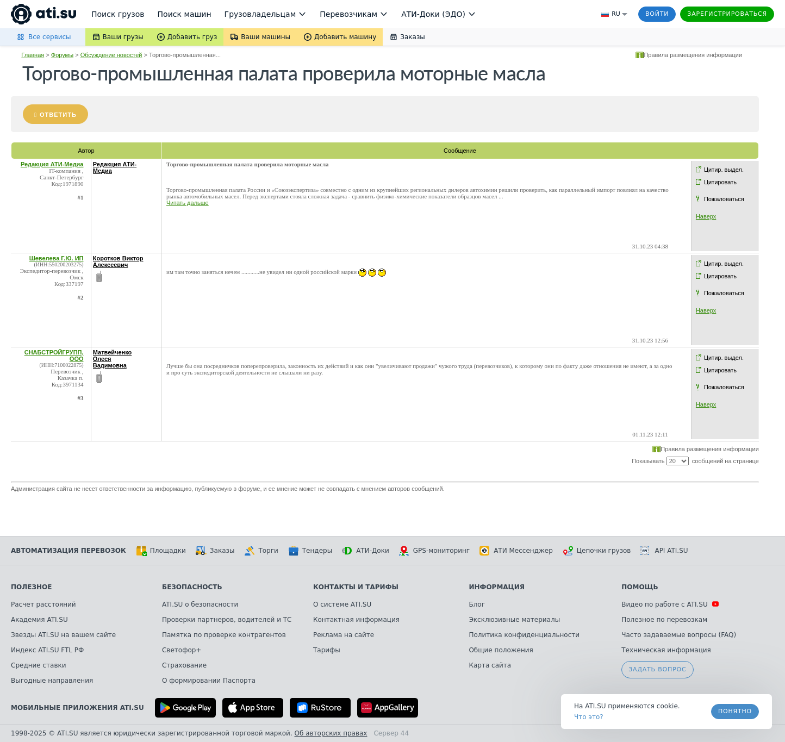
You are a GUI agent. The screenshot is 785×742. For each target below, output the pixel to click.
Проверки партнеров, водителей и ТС (226, 619)
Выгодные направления (52, 680)
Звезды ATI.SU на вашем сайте (63, 635)
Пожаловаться (724, 199)
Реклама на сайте (343, 635)
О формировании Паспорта (209, 680)
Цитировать (720, 182)
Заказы (215, 550)
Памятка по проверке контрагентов (224, 635)
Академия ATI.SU (39, 619)
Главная (32, 55)
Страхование (184, 665)
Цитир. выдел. (724, 169)
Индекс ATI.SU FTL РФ (47, 650)
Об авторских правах (331, 733)
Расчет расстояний (43, 604)
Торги (261, 550)
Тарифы (326, 650)
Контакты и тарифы (355, 587)
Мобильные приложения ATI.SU (77, 708)
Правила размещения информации (693, 55)
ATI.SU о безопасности (200, 604)
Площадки (161, 550)
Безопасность (192, 587)
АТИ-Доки (365, 550)
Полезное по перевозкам (664, 619)
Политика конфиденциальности (524, 635)
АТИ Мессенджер (516, 551)
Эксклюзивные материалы (514, 619)
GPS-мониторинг (434, 551)
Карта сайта (490, 665)
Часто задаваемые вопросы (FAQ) (678, 635)
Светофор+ (181, 650)
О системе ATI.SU (342, 604)
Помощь (639, 587)
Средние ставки (38, 665)
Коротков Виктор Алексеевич (118, 261)
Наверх (706, 216)
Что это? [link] (588, 717)
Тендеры (310, 550)
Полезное (31, 587)
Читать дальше (187, 202)
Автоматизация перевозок (68, 550)
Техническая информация (666, 650)
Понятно (735, 711)
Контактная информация (356, 619)
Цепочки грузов (597, 550)
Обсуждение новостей (111, 55)
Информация (497, 587)
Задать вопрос (657, 669)
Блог (477, 604)
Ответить (58, 114)
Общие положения (501, 650)
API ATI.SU (664, 550)
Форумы (62, 55)
